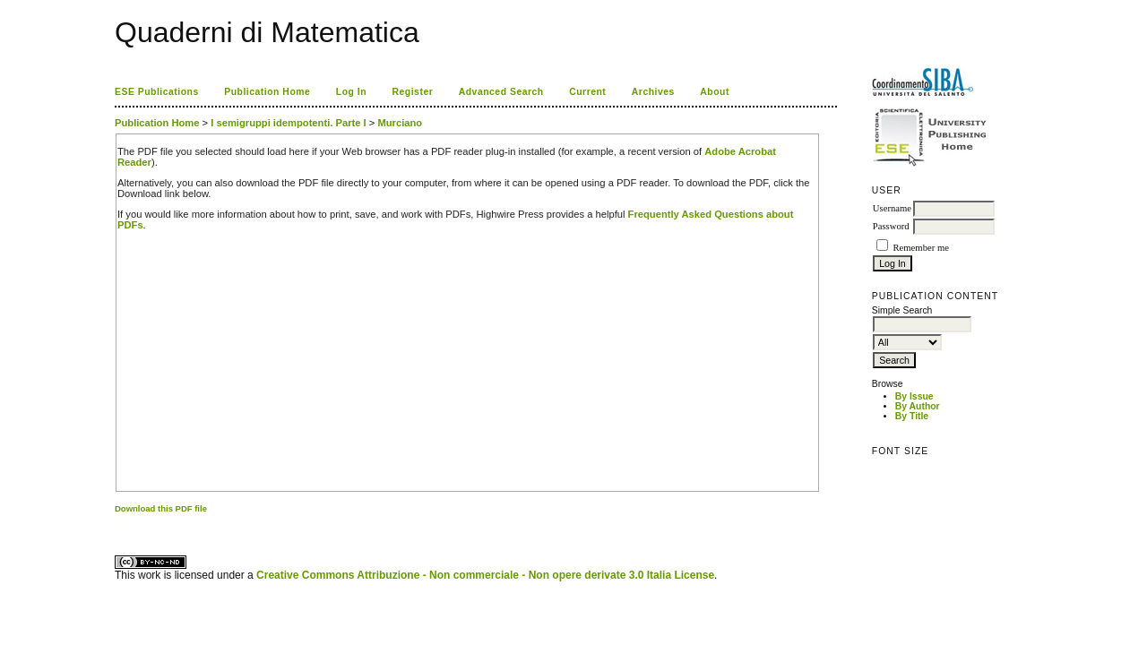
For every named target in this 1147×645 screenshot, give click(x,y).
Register (413, 92)
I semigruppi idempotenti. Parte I (288, 122)
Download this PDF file (161, 508)
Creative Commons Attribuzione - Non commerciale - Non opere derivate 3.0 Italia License (485, 575)
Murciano (399, 122)
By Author (917, 406)
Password (891, 226)
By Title (911, 416)
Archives (653, 92)
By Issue (914, 396)
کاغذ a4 (116, 523)
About (714, 92)
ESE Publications (157, 92)
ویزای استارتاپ (119, 523)
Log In (351, 92)
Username (892, 208)
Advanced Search (501, 92)
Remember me (920, 248)
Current (587, 92)
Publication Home (267, 92)
